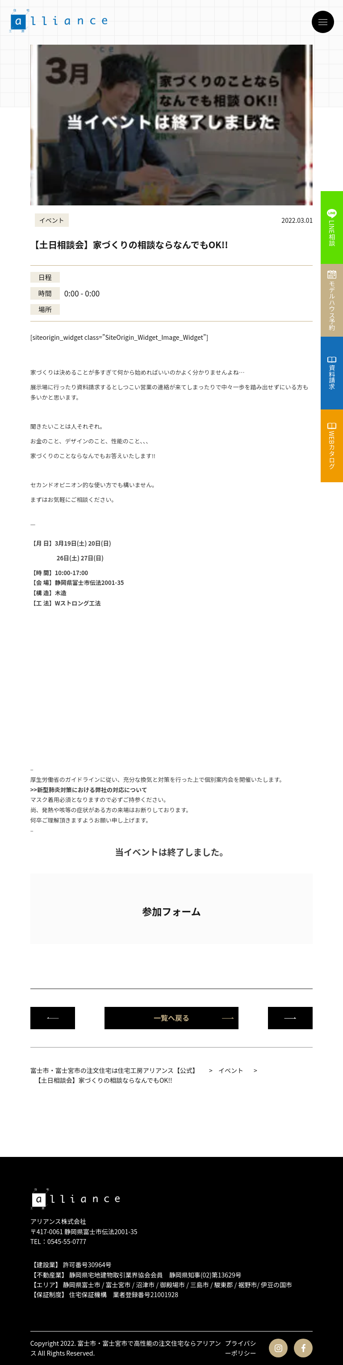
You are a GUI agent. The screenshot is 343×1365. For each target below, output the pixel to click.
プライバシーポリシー (240, 1348)
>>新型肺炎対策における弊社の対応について (88, 789)
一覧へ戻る (194, 1017)
